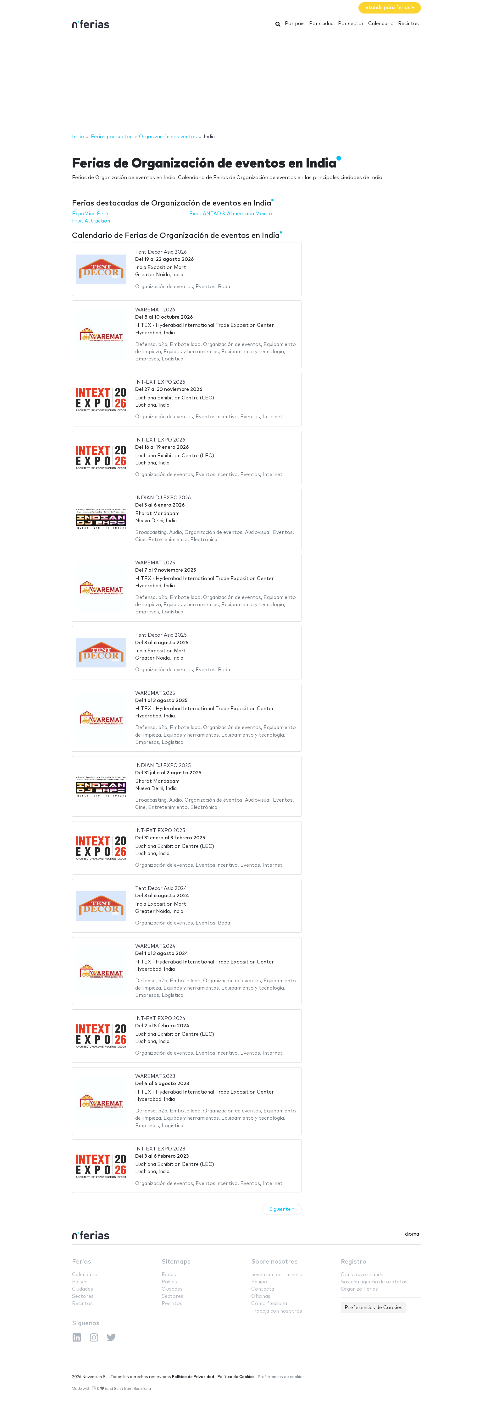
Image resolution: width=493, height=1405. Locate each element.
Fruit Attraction (91, 221)
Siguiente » (282, 1209)
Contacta (262, 1289)
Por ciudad (321, 23)
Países (79, 1282)
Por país (295, 23)
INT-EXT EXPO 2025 (160, 830)
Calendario (381, 23)
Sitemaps (176, 1262)
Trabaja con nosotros (276, 1311)
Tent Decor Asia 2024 (161, 888)
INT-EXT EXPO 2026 (160, 382)
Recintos (408, 23)
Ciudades (82, 1289)
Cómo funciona (269, 1303)
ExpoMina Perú (90, 213)
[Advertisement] (246, 83)
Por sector (351, 23)
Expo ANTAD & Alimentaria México (230, 213)
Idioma (411, 1234)
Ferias (81, 1262)
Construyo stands (362, 1274)
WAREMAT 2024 (155, 946)
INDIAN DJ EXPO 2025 (163, 765)
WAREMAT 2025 (155, 563)
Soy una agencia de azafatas (374, 1282)
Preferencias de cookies (281, 1377)
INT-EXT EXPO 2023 (160, 1149)
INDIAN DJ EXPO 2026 (163, 498)
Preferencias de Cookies (373, 1307)
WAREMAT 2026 (155, 310)
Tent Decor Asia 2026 (161, 252)
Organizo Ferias (359, 1289)
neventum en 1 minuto (276, 1274)
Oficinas (260, 1296)
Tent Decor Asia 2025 (161, 635)
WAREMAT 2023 (155, 1076)
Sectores (83, 1296)
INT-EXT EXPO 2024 (160, 1018)
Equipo (259, 1282)
